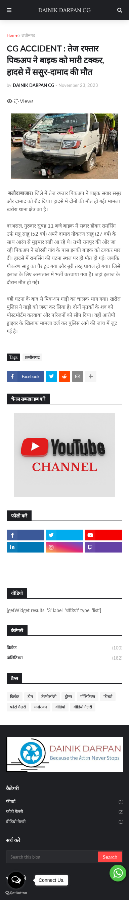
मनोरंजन (40, 706)
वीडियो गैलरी (83, 706)
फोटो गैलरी (18, 706)
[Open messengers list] (16, 880)
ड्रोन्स (68, 696)
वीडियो (60, 706)
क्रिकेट (64, 648)
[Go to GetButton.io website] (16, 893)
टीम (30, 696)
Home (12, 35)
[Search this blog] (52, 857)
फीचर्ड (107, 696)
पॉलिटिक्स (64, 658)
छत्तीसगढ (28, 35)
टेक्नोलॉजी (48, 696)
